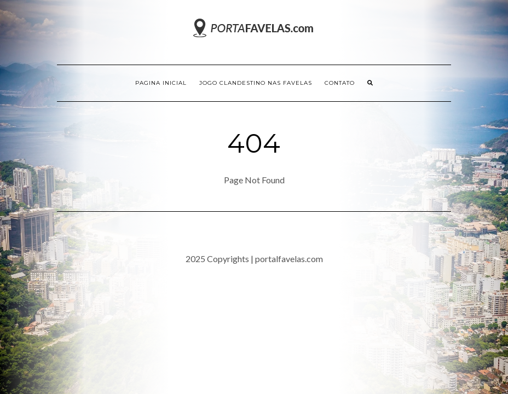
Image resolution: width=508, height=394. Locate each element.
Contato (340, 82)
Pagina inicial (161, 82)
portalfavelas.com (289, 258)
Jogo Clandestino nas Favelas (255, 82)
